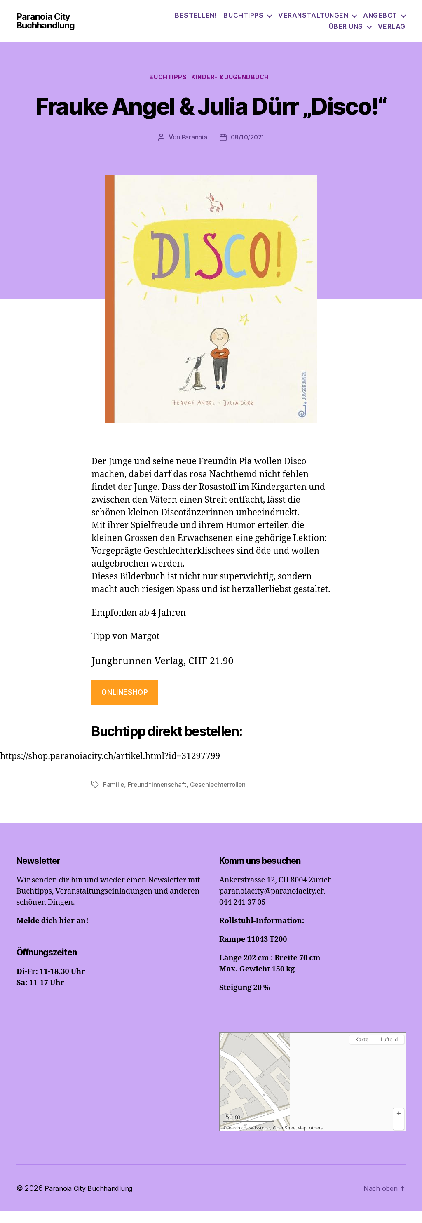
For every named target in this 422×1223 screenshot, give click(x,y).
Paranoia (193, 149)
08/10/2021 (248, 149)
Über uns (346, 31)
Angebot (380, 20)
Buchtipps (243, 20)
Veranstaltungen (313, 20)
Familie (113, 796)
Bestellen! (196, 20)
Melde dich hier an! (52, 932)
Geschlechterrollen (220, 796)
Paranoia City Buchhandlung (63, 26)
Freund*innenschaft (158, 796)
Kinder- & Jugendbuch (234, 88)
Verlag (392, 31)
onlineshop (124, 704)
